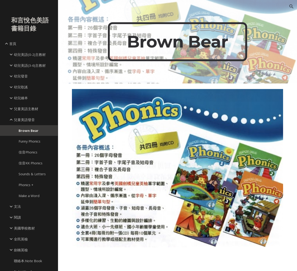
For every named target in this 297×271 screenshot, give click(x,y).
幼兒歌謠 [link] (21, 87)
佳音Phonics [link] (28, 152)
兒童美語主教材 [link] (26, 108)
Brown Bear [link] (29, 130)
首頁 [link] (12, 43)
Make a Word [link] (29, 195)
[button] (291, 6)
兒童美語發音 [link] (24, 119)
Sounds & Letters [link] (32, 174)
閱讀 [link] (17, 217)
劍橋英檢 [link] (21, 250)
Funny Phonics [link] (29, 141)
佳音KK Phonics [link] (30, 163)
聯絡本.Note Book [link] (28, 260)
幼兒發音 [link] (21, 76)
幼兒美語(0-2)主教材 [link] (30, 54)
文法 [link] (17, 206)
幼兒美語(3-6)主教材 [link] (30, 65)
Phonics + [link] (26, 184)
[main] (177, 41)
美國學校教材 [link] (24, 228)
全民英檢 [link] (21, 239)
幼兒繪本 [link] (21, 98)
